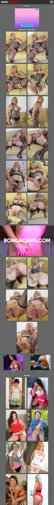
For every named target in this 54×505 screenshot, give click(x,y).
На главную (26, 6)
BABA (9, 2)
